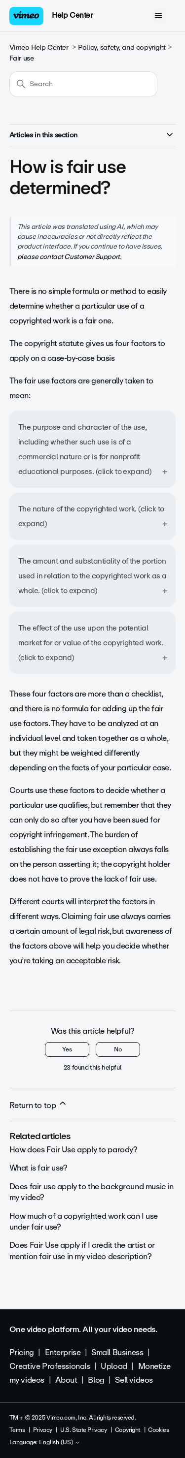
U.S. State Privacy (83, 1430)
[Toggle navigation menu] (158, 16)
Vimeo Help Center (39, 47)
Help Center (72, 15)
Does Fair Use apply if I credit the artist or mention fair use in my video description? (82, 1250)
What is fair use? (38, 1167)
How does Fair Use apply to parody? (73, 1149)
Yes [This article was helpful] (67, 1049)
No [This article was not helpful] (118, 1049)
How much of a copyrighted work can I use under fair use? (83, 1221)
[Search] (83, 84)
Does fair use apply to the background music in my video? (91, 1192)
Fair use (21, 58)
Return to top (38, 1105)
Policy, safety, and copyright (122, 47)
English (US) (59, 1442)
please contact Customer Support (68, 256)
